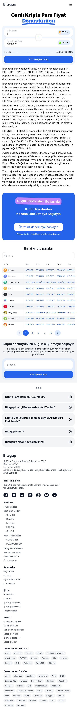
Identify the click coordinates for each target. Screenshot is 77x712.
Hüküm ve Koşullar (12, 621)
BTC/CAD (50, 270)
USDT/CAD (51, 282)
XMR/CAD (50, 325)
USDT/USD (30, 282)
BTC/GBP (61, 270)
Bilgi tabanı (8, 571)
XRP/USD (29, 294)
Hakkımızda (9, 594)
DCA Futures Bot (14, 544)
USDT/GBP (61, 282)
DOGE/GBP (61, 312)
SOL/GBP (61, 300)
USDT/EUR (40, 282)
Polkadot (38, 696)
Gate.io (34, 658)
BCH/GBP (61, 318)
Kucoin (8, 663)
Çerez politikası (10, 634)
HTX (54, 658)
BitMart (52, 663)
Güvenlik (7, 598)
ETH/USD (29, 276)
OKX (17, 663)
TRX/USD (29, 306)
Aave (7, 676)
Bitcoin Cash (36, 681)
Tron (53, 700)
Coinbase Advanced (55, 653)
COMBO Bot (12, 539)
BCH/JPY (71, 318)
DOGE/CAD (51, 312)
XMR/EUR (40, 325)
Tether (43, 700)
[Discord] (46, 495)
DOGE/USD (30, 312)
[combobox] (38, 256)
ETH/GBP (61, 276)
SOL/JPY (71, 300)
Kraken (64, 658)
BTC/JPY (71, 270)
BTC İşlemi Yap (38, 374)
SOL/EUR (40, 300)
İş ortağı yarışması (11, 606)
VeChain (20, 705)
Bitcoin (24, 681)
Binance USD (10, 681)
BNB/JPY (71, 288)
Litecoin (16, 696)
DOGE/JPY (71, 312)
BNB (62, 676)
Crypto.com (10, 658)
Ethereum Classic (25, 691)
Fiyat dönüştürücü (11, 579)
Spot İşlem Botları (11, 511)
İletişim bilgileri (10, 610)
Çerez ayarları (10, 642)
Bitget (39, 653)
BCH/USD (30, 318)
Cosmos (8, 686)
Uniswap (9, 705)
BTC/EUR (40, 270)
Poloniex (28, 663)
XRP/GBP (61, 294)
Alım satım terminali (12, 552)
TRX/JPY (71, 306)
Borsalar (7, 575)
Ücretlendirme (10, 560)
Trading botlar (10, 507)
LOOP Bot (11, 527)
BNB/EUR (40, 288)
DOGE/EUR (40, 312)
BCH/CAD (50, 318)
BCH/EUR (40, 318)
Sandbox (9, 700)
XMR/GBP (61, 325)
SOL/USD (29, 300)
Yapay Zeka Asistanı (13, 548)
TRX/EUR (40, 306)
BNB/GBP (61, 288)
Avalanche (43, 676)
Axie (54, 676)
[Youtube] (14, 495)
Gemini (45, 658)
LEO (7, 696)
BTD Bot (10, 523)
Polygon (50, 696)
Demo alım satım (11, 556)
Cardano (50, 681)
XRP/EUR (40, 294)
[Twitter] (30, 495)
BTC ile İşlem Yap (38, 59)
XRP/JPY (71, 294)
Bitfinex (29, 653)
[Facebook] (22, 495)
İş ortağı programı (11, 602)
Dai (29, 686)
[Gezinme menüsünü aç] (71, 5)
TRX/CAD (50, 306)
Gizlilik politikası (10, 625)
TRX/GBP (61, 306)
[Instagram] (38, 495)
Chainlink (62, 681)
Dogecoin (55, 686)
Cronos (20, 686)
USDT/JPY (71, 282)
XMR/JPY (71, 325)
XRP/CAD (50, 294)
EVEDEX (23, 658)
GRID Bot (10, 515)
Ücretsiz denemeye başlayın (38, 227)
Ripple (61, 696)
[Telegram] (5, 495)
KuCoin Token (63, 691)
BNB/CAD (50, 288)
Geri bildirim (9, 583)
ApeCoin (30, 676)
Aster (7, 653)
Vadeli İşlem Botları (12, 535)
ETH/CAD (50, 276)
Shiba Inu (21, 700)
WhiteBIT (40, 663)
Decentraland (41, 686)
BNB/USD (29, 288)
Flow (39, 691)
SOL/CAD (50, 300)
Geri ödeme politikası (13, 629)
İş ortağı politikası (11, 638)
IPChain (49, 691)
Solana (33, 700)
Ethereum (9, 691)
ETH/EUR (40, 276)
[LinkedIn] (54, 495)
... (45, 333)
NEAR (27, 696)
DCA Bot (10, 519)
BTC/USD (29, 270)
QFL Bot (10, 531)
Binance (17, 653)
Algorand (18, 676)
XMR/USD (30, 325)
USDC (61, 700)
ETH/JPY (71, 276)
